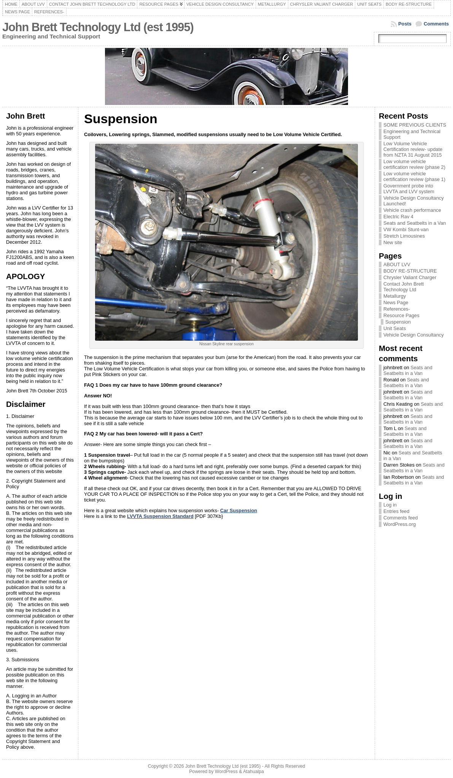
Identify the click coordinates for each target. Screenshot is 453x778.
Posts (405, 24)
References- (396, 309)
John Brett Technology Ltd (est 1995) (98, 27)
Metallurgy (394, 296)
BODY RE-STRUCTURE (410, 271)
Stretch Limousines (404, 236)
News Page (395, 302)
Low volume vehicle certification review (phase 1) (414, 176)
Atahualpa (253, 771)
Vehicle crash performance (412, 210)
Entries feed (396, 511)
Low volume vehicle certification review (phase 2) (414, 164)
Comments (436, 24)
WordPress (226, 771)
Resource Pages (401, 315)
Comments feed (400, 518)
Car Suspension (238, 510)
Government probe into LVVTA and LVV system (408, 188)
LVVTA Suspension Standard (160, 516)
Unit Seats (394, 328)
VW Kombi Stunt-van (406, 229)
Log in (390, 505)
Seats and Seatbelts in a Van (414, 223)
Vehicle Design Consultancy (413, 335)
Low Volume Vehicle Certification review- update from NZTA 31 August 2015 (412, 149)
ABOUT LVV (396, 264)
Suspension (398, 322)
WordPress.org (399, 524)
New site (392, 242)
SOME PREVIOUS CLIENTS (414, 125)
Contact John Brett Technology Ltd (403, 286)
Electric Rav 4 (398, 216)
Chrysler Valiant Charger (409, 277)
